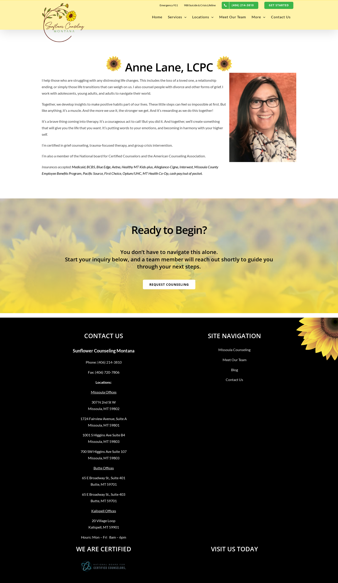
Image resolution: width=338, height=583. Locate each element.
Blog (234, 370)
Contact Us (234, 379)
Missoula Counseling (234, 350)
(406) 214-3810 (109, 362)
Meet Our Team (234, 360)
